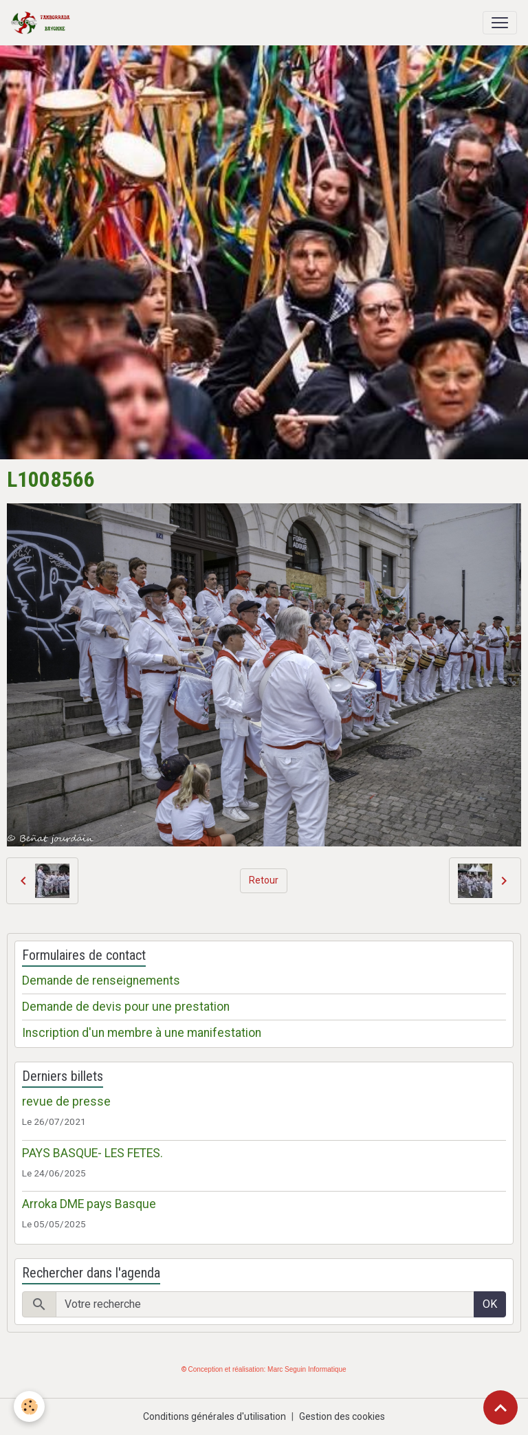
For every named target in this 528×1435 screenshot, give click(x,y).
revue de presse (66, 1101)
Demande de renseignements (101, 980)
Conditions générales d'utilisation (214, 1416)
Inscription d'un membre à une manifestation (141, 1033)
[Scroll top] (500, 1407)
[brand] (43, 22)
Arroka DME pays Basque (89, 1204)
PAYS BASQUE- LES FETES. (92, 1153)
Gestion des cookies (342, 1416)
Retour (263, 880)
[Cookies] (29, 1406)
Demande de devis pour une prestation (126, 1007)
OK (490, 1304)
